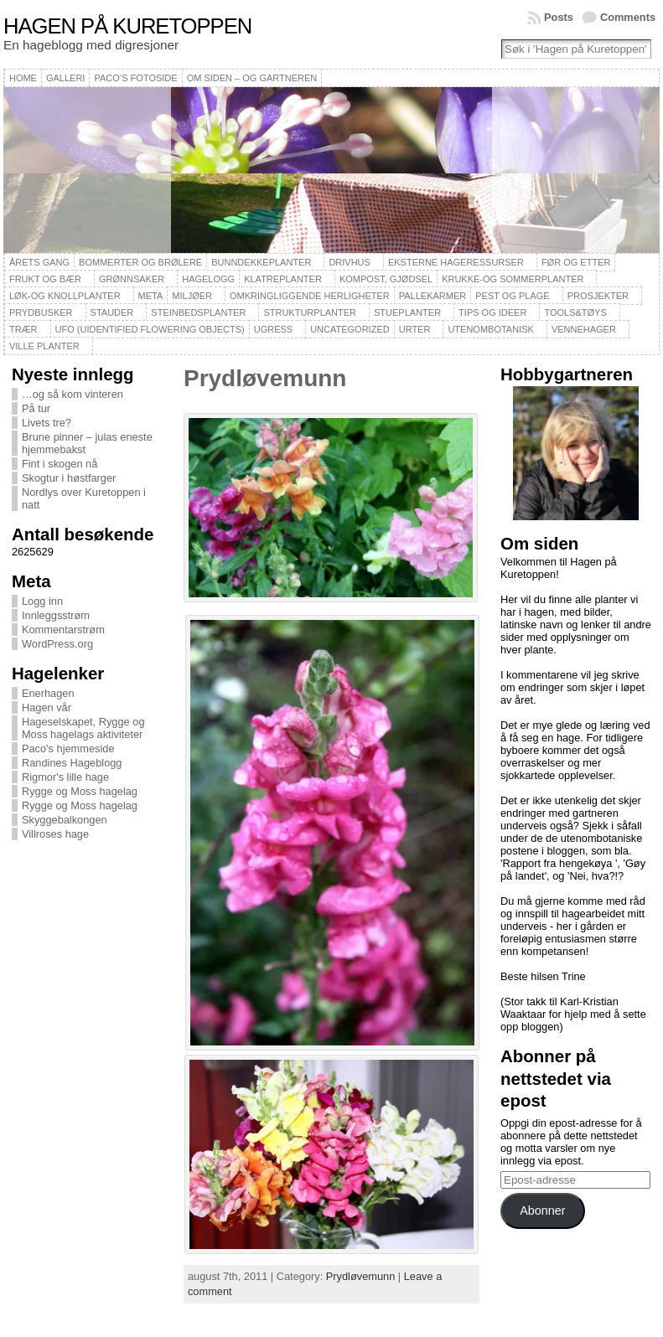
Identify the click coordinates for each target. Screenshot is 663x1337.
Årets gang (39, 262)
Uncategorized (350, 329)
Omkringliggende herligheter (310, 296)
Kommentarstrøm (63, 629)
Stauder (112, 312)
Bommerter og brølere (140, 262)
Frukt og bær (45, 279)
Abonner (542, 1210)
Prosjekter (598, 296)
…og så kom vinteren (72, 394)
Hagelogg (208, 279)
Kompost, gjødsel (386, 279)
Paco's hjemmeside (68, 748)
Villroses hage (55, 834)
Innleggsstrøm (56, 615)
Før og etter (576, 262)
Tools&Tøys (575, 312)
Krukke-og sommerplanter (512, 279)
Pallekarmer (433, 296)
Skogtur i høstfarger (69, 478)
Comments (627, 17)
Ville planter (44, 346)
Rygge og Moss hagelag (79, 791)
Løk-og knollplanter (65, 296)
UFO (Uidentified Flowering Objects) (150, 329)
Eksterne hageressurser (456, 262)
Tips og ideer (492, 312)
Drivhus (349, 262)
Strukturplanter (309, 312)
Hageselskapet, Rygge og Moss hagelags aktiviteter (83, 728)
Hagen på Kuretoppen (127, 26)
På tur (36, 408)
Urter (415, 329)
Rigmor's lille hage (65, 777)
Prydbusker (41, 312)
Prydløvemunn (265, 378)
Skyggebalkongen (64, 819)
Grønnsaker (131, 279)
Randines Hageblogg (72, 762)
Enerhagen (48, 693)
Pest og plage (512, 296)
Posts (558, 17)
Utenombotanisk (490, 329)
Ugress (273, 329)
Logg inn (42, 601)
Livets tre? (46, 422)
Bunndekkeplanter (261, 262)
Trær (23, 329)
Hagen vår (46, 707)
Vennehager (584, 329)
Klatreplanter (283, 279)
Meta (150, 296)
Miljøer (192, 296)
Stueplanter (407, 312)
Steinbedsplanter (198, 312)
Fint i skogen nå (59, 463)
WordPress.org (57, 644)
